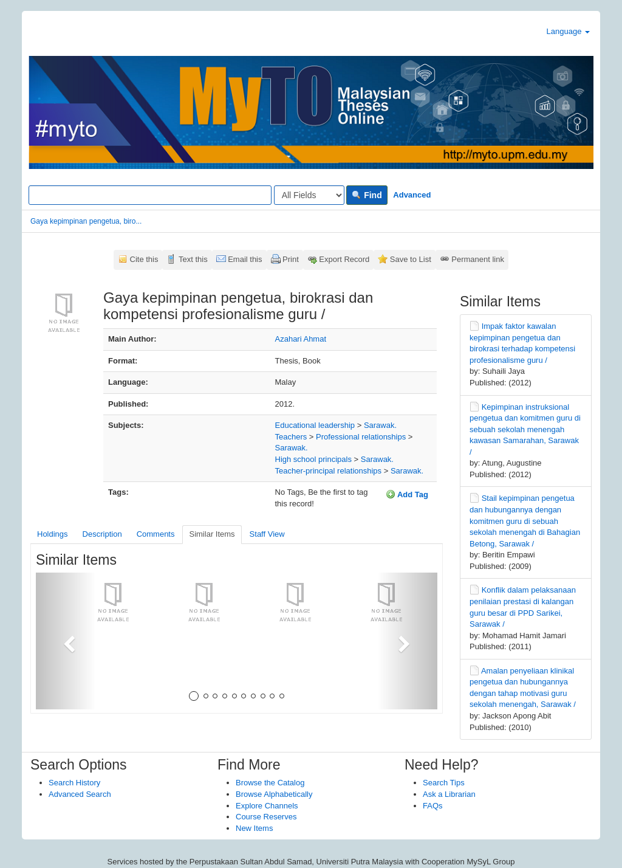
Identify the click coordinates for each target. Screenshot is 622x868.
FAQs (433, 805)
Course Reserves (266, 816)
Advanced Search (80, 794)
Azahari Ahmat (301, 338)
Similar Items (211, 534)
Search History (74, 782)
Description (102, 534)
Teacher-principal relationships (328, 470)
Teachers (291, 436)
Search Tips (444, 782)
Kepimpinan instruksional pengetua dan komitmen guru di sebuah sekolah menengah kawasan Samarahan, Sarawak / (525, 429)
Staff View (267, 534)
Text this (193, 259)
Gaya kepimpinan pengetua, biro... (86, 221)
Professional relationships (361, 436)
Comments (156, 534)
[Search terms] (150, 195)
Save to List (410, 259)
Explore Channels (267, 805)
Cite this (144, 259)
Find (366, 195)
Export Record (344, 259)
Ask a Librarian (449, 794)
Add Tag (407, 494)
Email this (245, 259)
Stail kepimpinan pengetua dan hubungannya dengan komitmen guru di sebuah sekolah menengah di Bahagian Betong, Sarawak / (525, 521)
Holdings (52, 534)
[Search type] (309, 195)
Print (290, 259)
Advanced (412, 194)
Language (568, 31)
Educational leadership (315, 425)
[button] (66, 641)
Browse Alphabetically (274, 794)
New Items (254, 828)
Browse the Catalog (270, 782)
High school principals (313, 459)
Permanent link (477, 259)
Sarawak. (380, 425)
